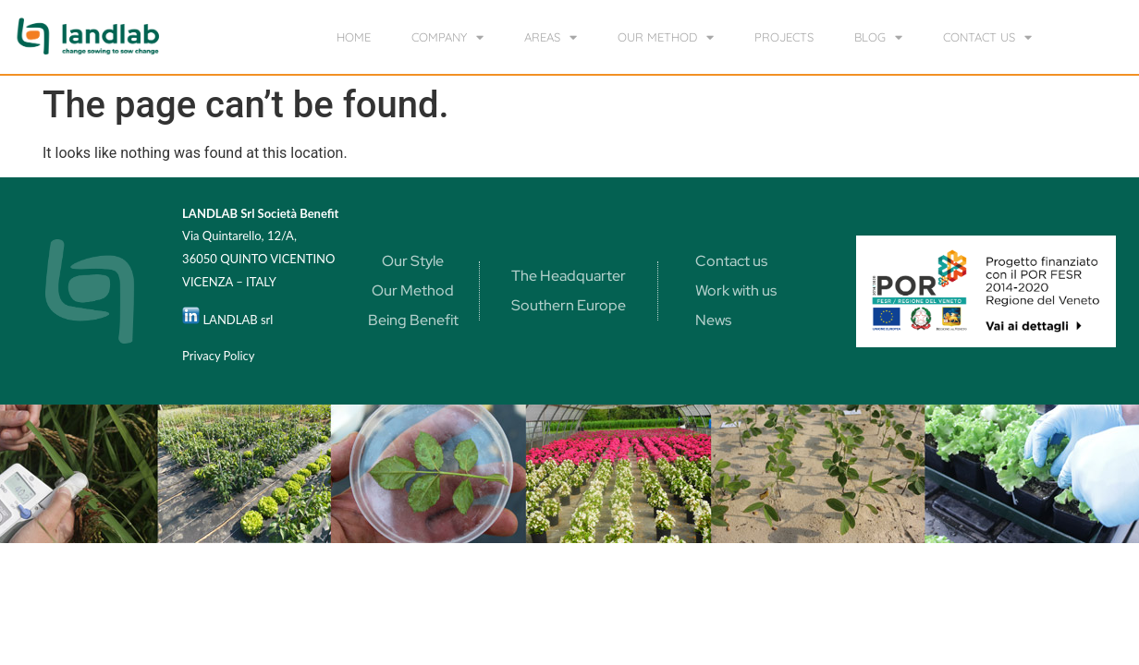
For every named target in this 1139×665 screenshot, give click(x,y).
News (713, 320)
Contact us (987, 37)
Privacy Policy (218, 355)
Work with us (736, 290)
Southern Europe (568, 305)
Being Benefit (413, 320)
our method (666, 37)
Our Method (413, 290)
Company (447, 37)
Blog (878, 37)
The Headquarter (568, 275)
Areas (550, 37)
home (354, 37)
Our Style (413, 261)
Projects (784, 37)
